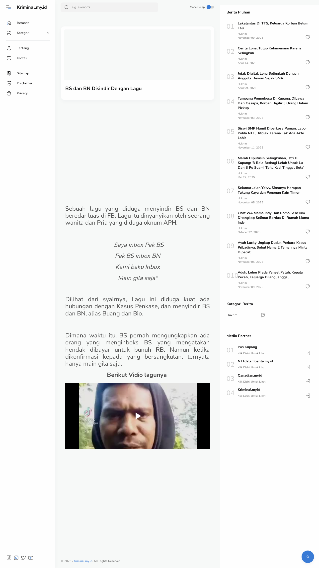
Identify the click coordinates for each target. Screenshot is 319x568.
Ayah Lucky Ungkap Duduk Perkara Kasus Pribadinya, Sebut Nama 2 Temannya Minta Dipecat (273, 247)
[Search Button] (66, 7)
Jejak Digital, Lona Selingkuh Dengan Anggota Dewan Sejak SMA (268, 76)
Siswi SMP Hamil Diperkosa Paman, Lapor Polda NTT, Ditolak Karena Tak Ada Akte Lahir (272, 133)
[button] (307, 37)
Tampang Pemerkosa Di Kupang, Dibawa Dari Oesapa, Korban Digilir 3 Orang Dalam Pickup (273, 103)
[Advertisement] (137, 142)
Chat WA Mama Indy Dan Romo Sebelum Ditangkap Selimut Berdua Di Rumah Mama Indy (273, 218)
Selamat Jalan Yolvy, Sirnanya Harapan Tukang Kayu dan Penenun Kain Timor (269, 190)
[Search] (109, 7)
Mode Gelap (202, 7)
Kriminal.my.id (32, 7)
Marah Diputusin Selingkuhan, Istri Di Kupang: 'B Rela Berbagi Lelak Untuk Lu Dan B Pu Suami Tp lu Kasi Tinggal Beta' (271, 163)
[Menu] (8, 7)
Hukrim (242, 34)
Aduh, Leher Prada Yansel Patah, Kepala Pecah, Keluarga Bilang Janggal (270, 275)
